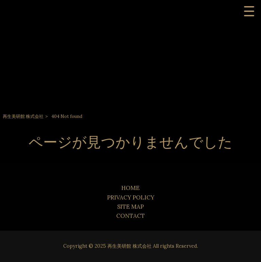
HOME (130, 188)
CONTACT (130, 216)
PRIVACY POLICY (130, 197)
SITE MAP (130, 206)
